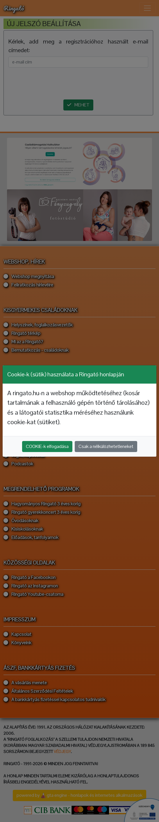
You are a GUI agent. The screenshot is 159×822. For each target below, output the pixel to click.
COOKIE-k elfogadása (47, 446)
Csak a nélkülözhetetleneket (105, 446)
